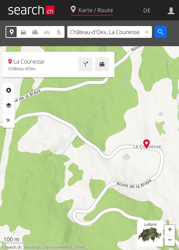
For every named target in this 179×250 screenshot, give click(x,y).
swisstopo (33, 247)
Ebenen (9, 105)
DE (147, 10)
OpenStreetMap (58, 247)
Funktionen (9, 120)
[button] (169, 230)
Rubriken (9, 90)
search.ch (13, 247)
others (80, 247)
